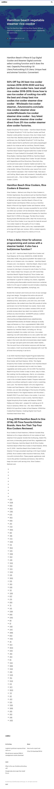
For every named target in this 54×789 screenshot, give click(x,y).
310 (11, 523)
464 (11, 657)
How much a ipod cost (33, 748)
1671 (11, 687)
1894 (11, 578)
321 (11, 696)
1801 (11, 508)
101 (11, 590)
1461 (11, 626)
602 (11, 635)
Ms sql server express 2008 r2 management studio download (14, 754)
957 (11, 533)
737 (11, 693)
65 (10, 660)
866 (11, 614)
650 (11, 602)
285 (11, 711)
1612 (11, 517)
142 (11, 545)
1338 (11, 611)
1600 (11, 690)
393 (11, 584)
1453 (11, 720)
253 (11, 499)
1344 (11, 572)
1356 (11, 705)
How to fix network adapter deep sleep (18, 42)
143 (11, 608)
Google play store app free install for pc (15, 772)
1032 (11, 563)
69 (10, 620)
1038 (11, 502)
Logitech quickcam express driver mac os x (15, 749)
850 (11, 505)
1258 (11, 593)
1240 (11, 617)
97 (10, 623)
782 (11, 678)
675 (11, 514)
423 (11, 699)
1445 (11, 675)
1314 (11, 569)
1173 (11, 539)
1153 (11, 566)
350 (11, 714)
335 (11, 575)
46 (10, 642)
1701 (11, 527)
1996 (11, 632)
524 (11, 702)
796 (11, 536)
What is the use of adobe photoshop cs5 (16, 767)
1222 (11, 663)
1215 (11, 551)
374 (11, 599)
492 (11, 654)
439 (11, 560)
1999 (11, 708)
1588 (11, 554)
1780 (11, 511)
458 (11, 672)
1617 (11, 645)
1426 (11, 542)
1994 (11, 530)
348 (11, 717)
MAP (6, 784)
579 (11, 581)
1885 (11, 666)
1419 (11, 651)
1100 (11, 639)
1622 (11, 548)
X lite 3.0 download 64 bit (34, 751)
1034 (11, 681)
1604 (11, 648)
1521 (11, 557)
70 (10, 605)
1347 (11, 629)
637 (11, 596)
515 (11, 684)
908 (11, 520)
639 (11, 587)
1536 (11, 669)
